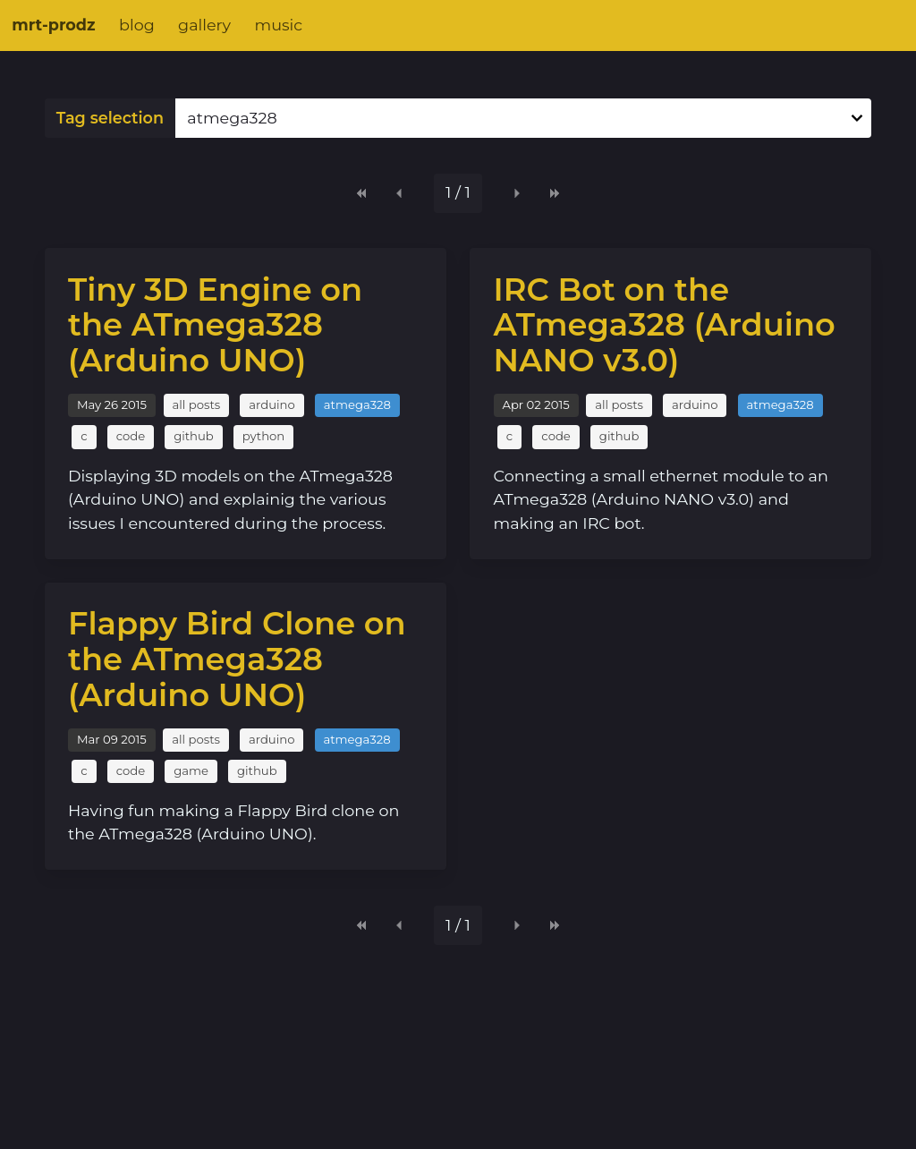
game (191, 770)
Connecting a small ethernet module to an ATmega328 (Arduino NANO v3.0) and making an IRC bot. (661, 499)
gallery (204, 24)
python (263, 436)
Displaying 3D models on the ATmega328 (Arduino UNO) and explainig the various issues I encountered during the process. (230, 499)
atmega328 (357, 404)
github (194, 436)
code (130, 436)
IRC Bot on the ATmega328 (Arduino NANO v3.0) (664, 324)
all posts (197, 404)
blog (137, 24)
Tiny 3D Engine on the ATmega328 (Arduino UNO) (215, 324)
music (278, 24)
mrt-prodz (53, 24)
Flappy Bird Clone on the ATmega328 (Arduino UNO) (237, 658)
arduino (271, 404)
